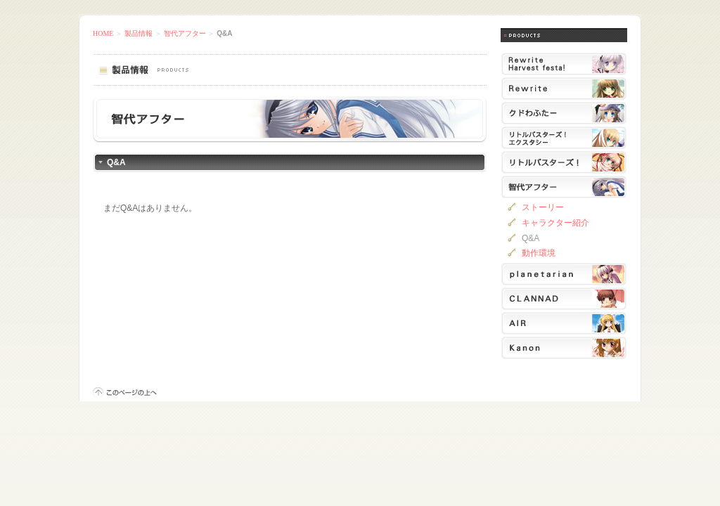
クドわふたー (564, 113)
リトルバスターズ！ (564, 162)
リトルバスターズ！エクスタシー (564, 137)
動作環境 (538, 253)
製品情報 (138, 33)
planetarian (564, 274)
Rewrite (564, 88)
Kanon (564, 348)
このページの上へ (125, 392)
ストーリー (543, 207)
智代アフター (185, 33)
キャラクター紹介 (555, 223)
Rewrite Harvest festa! (564, 64)
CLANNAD (564, 298)
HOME (103, 33)
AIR (564, 323)
